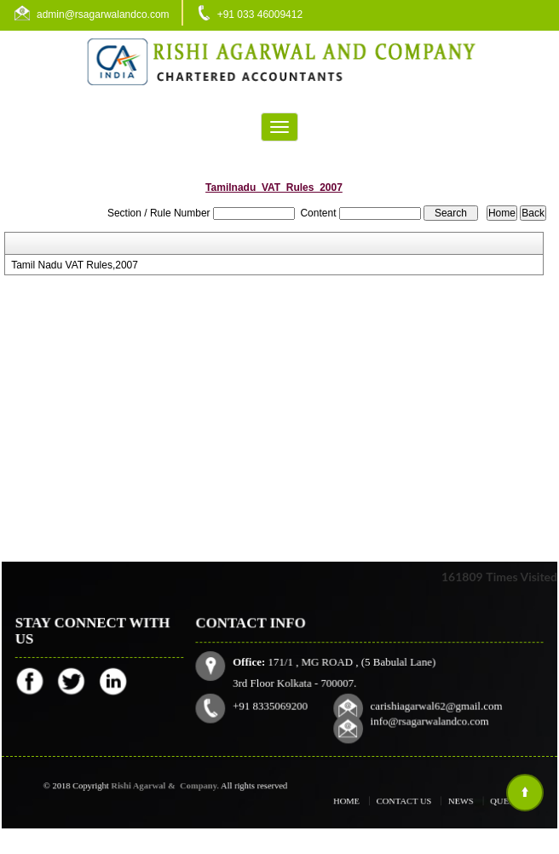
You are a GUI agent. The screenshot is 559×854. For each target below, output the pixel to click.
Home (358, 801)
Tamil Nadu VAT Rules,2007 (74, 265)
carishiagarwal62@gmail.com (435, 705)
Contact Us (406, 801)
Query (492, 801)
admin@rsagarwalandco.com (103, 14)
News (454, 801)
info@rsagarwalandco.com (429, 720)
